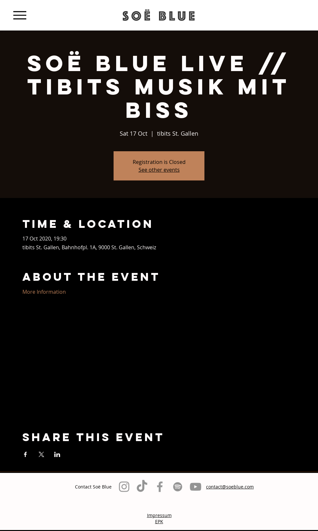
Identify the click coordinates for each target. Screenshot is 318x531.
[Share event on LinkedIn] (57, 454)
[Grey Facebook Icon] (160, 487)
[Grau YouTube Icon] (195, 487)
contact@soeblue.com (230, 487)
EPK (159, 521)
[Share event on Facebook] (25, 454)
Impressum (159, 515)
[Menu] (20, 15)
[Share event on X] (41, 454)
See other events (159, 169)
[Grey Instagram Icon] (124, 487)
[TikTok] (142, 487)
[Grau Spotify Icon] (178, 487)
